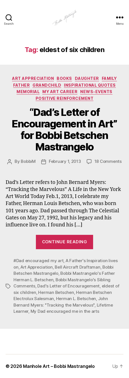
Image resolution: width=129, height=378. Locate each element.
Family (109, 78)
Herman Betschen (56, 292)
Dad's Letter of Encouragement (68, 286)
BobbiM (28, 161)
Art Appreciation (33, 78)
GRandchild (47, 85)
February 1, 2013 (65, 161)
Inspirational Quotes (90, 85)
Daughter (87, 78)
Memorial (28, 91)
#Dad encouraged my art (38, 260)
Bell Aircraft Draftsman (77, 267)
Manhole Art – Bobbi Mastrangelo (59, 366)
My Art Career (59, 91)
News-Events (96, 91)
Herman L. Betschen (76, 298)
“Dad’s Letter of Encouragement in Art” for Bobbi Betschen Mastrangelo (64, 129)
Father (21, 85)
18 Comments (108, 161)
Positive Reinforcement (64, 98)
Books (64, 78)
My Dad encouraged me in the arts (65, 311)
